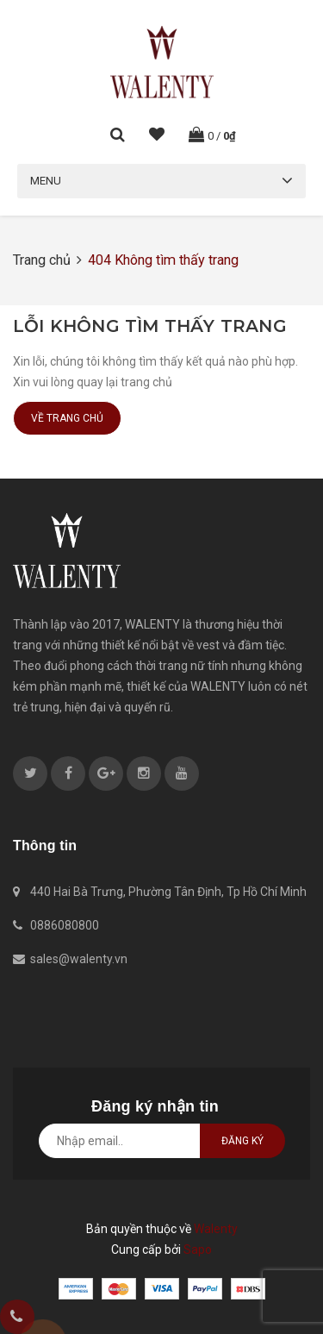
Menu (45, 180)
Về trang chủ (67, 418)
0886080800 (64, 925)
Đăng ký (242, 1141)
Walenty (216, 1229)
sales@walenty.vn (78, 959)
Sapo (197, 1249)
